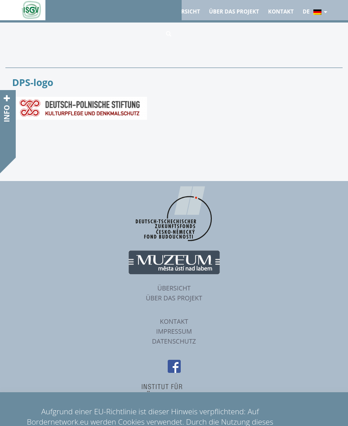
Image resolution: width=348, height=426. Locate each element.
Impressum (174, 331)
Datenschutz (174, 341)
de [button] (315, 11)
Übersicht (185, 11)
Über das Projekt (234, 11)
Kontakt (281, 11)
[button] (168, 34)
